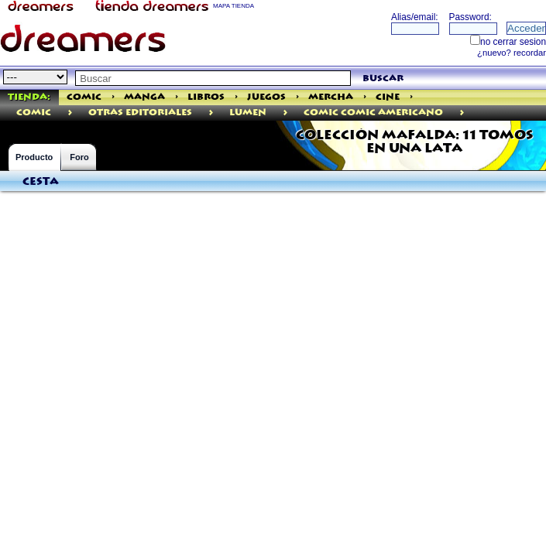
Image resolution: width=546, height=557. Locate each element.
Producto (34, 157)
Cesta (40, 181)
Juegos (266, 97)
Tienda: (29, 97)
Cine (388, 97)
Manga (144, 97)
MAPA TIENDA (233, 5)
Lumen (247, 112)
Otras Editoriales (140, 112)
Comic (84, 97)
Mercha (330, 97)
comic (33, 112)
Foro (79, 157)
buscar (382, 78)
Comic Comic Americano (373, 112)
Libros (206, 97)
